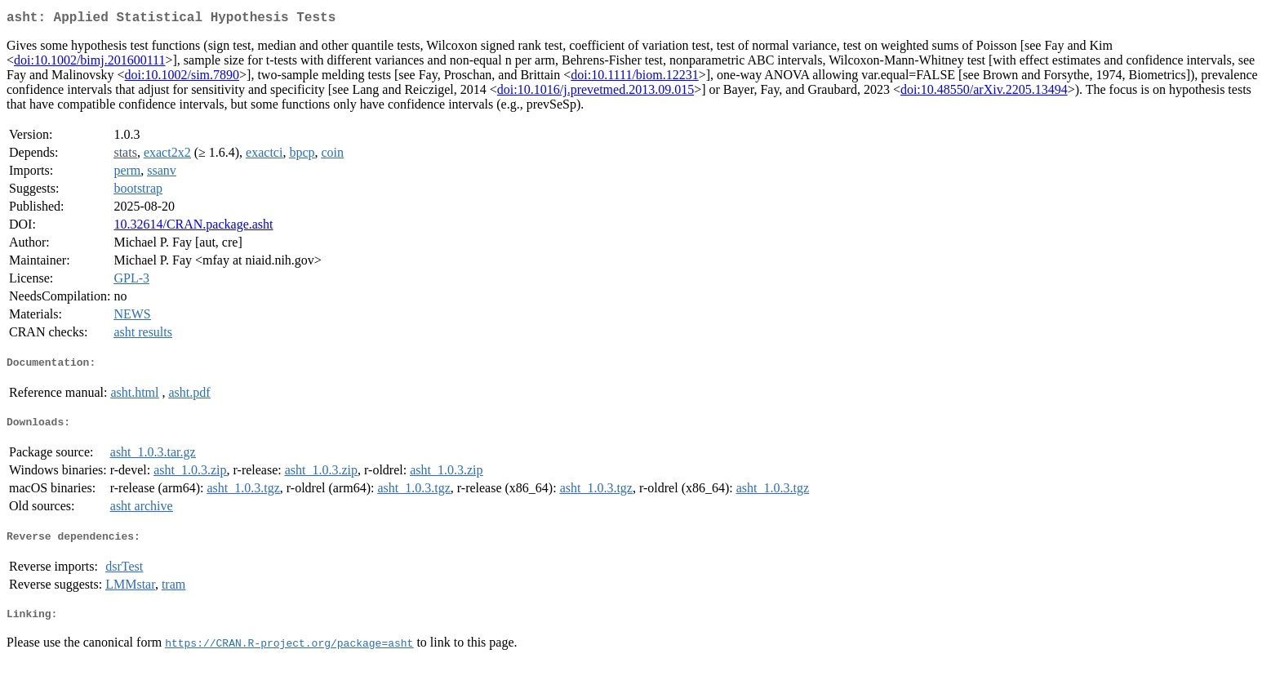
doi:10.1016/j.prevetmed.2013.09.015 (595, 93)
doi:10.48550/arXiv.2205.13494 (984, 93)
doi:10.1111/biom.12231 (634, 78)
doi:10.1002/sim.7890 (182, 78)
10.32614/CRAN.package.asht (193, 227)
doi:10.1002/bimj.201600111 (89, 63)
